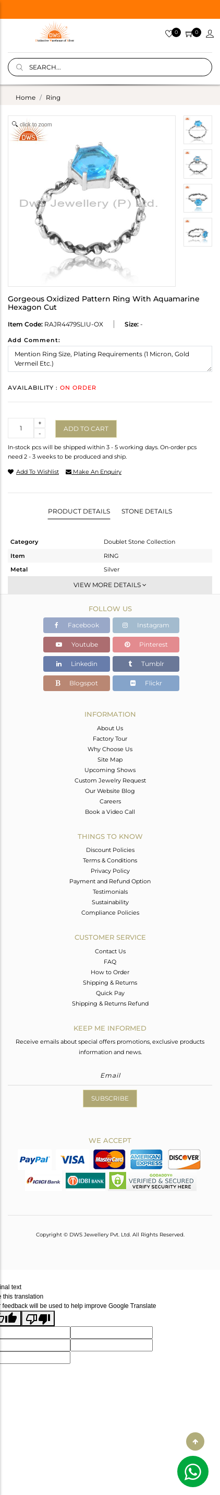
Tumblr (146, 664)
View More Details (110, 585)
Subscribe (110, 1098)
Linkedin (76, 664)
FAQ (110, 961)
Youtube (77, 644)
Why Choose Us (110, 749)
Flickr (146, 683)
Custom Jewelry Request (110, 780)
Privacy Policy (110, 870)
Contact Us (110, 951)
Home (25, 97)
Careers (110, 801)
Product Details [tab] (79, 511)
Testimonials (110, 891)
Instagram (146, 625)
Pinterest (146, 644)
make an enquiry (93, 471)
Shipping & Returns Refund (110, 1003)
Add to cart (86, 429)
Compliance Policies (110, 912)
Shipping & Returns (110, 982)
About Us (110, 728)
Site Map (110, 759)
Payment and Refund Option (110, 881)
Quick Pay (110, 993)
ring (53, 97)
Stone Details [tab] (146, 511)
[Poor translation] (38, 1318)
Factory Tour (110, 738)
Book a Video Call (110, 811)
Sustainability (110, 902)
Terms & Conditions (110, 860)
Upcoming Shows (110, 770)
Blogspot (76, 683)
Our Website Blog (110, 791)
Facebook (77, 625)
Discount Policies (110, 850)
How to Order (110, 972)
